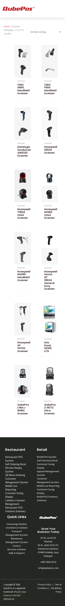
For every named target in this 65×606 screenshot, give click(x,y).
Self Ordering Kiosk (15, 464)
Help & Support (17, 553)
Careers (16, 545)
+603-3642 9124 (48, 561)
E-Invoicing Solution (17, 524)
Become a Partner (16, 549)
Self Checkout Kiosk (47, 460)
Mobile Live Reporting (48, 485)
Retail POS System (46, 456)
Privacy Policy (44, 584)
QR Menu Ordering (15, 475)
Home (7, 26)
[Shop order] (45, 32)
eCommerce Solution (17, 527)
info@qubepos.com (48, 567)
